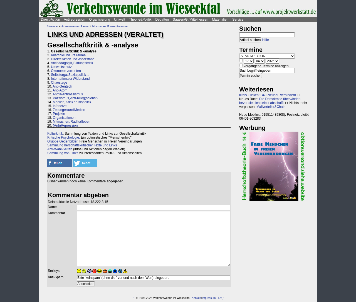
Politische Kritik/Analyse (110, 26)
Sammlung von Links (62, 153)
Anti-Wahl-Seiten (59, 149)
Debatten (162, 19)
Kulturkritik (55, 134)
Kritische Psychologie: (63, 137)
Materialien (220, 19)
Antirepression (74, 19)
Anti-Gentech (62, 86)
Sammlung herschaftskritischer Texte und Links (82, 145)
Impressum (209, 297)
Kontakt (196, 297)
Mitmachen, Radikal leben (71, 122)
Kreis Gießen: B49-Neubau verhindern (267, 95)
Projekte (59, 114)
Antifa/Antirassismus (68, 94)
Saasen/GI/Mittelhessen (190, 19)
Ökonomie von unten (66, 71)
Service (237, 19)
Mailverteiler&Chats (270, 107)
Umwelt (119, 19)
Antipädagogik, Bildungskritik (72, 63)
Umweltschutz (61, 67)
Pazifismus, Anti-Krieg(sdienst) (75, 98)
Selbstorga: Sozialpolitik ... (70, 75)
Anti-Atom (60, 90)
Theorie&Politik (140, 19)
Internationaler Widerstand (70, 79)
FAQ (221, 297)
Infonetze (59, 106)
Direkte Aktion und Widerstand (72, 59)
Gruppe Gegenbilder (62, 141)
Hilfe (265, 40)
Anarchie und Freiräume (68, 55)
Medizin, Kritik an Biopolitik (72, 102)
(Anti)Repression (65, 125)
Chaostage (59, 82)
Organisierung (99, 19)
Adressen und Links (75, 26)
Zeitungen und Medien (69, 110)
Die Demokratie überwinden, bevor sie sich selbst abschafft (270, 101)
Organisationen (64, 118)
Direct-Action (50, 19)
